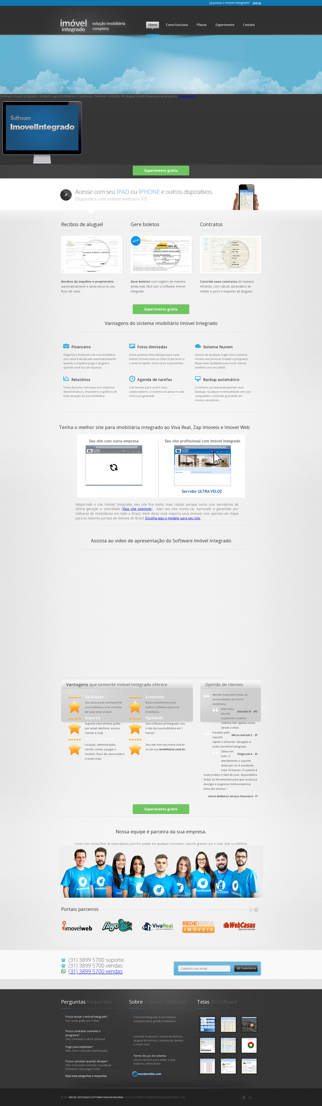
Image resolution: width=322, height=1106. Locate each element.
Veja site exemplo (137, 509)
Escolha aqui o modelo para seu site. (173, 518)
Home (152, 25)
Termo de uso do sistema (149, 1056)
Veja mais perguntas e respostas (86, 1076)
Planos (202, 25)
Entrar (257, 3)
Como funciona (177, 25)
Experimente (225, 25)
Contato (249, 25)
